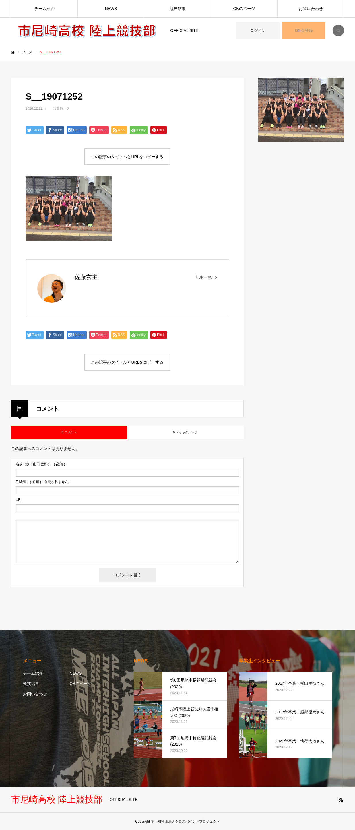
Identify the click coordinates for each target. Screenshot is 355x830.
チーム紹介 (44, 8)
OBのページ (244, 8)
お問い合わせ (311, 8)
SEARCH (338, 30)
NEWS (111, 8)
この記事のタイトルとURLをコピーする (127, 156)
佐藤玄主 (86, 277)
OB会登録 (304, 30)
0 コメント (69, 432)
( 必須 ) (40, 464)
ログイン (258, 30)
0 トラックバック (185, 432)
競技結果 (178, 8)
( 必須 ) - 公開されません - (43, 482)
